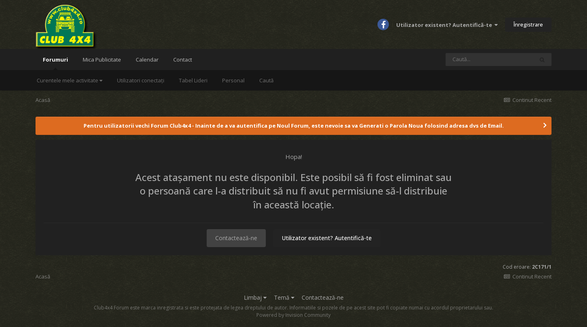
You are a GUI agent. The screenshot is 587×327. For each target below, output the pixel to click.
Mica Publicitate (102, 59)
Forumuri (55, 63)
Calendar (147, 59)
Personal (233, 80)
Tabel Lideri (193, 80)
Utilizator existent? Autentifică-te (447, 25)
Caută (266, 80)
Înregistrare (528, 24)
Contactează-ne (236, 238)
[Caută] (489, 59)
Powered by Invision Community (293, 315)
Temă (284, 297)
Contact (182, 59)
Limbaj (255, 297)
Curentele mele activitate (69, 80)
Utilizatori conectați (140, 80)
